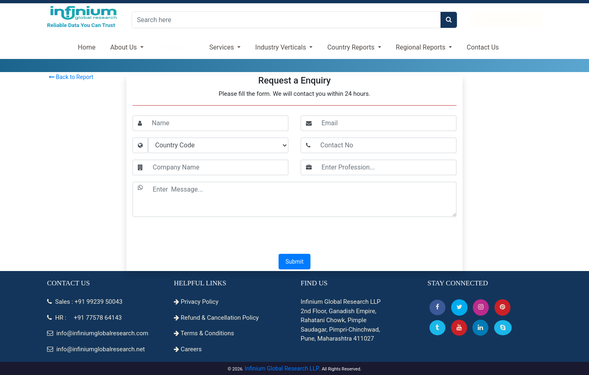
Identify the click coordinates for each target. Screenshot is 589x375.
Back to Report (71, 77)
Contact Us (483, 47)
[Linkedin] (480, 328)
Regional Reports (421, 47)
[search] (449, 20)
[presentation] (294, 236)
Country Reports (351, 47)
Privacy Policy (196, 301)
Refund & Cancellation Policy (216, 317)
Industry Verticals (281, 47)
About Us (124, 47)
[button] (437, 307)
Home (86, 47)
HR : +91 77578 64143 (84, 317)
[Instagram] (481, 307)
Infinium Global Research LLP (282, 368)
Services (222, 47)
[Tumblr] (437, 327)
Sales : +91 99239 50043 (84, 301)
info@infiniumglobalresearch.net (96, 349)
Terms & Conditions (204, 333)
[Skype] (503, 327)
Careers (188, 349)
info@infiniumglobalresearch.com (97, 333)
